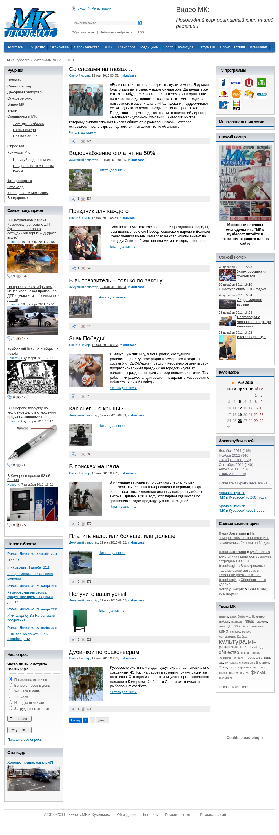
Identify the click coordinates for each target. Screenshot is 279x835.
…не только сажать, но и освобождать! (27, 636)
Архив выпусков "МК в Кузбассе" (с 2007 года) (243, 495)
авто (233, 616)
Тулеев (238, 672)
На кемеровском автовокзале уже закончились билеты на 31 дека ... (245, 540)
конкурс (235, 631)
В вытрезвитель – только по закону (115, 280)
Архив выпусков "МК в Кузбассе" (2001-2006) (242, 508)
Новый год (255, 647)
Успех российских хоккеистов (251, 273)
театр (263, 667)
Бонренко (258, 616)
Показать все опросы (25, 739)
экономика (225, 677)
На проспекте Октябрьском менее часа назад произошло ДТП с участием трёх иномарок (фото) (33, 293)
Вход (81, 8)
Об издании (126, 815)
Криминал (258, 47)
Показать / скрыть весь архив (243, 483)
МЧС (243, 647)
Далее (102, 720)
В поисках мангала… (97, 466)
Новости (13, 241)
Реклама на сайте (214, 815)
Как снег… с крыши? (96, 408)
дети (222, 626)
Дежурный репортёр (83, 159)
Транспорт (126, 47)
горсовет (261, 621)
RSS (141, 32)
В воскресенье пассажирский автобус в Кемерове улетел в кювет (242, 570)
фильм (258, 672)
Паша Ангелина (232, 533)
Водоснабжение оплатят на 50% (112, 153)
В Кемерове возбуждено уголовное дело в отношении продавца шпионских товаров (31, 412)
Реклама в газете (179, 815)
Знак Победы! (87, 338)
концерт (247, 631)
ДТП (229, 626)
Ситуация (206, 47)
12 (240, 408)
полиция (238, 657)
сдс (221, 662)
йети (245, 626)
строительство (247, 667)
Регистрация (102, 8)
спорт (232, 667)
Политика (14, 47)
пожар (255, 652)
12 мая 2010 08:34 (105, 217)
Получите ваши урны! (98, 594)
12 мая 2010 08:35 (105, 75)
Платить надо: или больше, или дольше (122, 536)
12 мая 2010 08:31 (105, 658)
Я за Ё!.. (14, 560)
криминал (227, 636)
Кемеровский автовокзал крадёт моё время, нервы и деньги (30, 597)
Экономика (59, 47)
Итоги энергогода (251, 337)
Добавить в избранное (116, 32)
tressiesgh (228, 566)
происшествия (258, 657)
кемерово (256, 626)
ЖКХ (108, 47)
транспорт (225, 672)
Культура (185, 47)
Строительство (86, 47)
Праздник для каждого (99, 211)
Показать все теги (234, 687)
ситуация (231, 662)
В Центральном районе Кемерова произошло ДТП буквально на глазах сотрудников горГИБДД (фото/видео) (32, 228)
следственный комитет (254, 662)
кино (223, 631)
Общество (36, 47)
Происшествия (232, 47)
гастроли (237, 621)
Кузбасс (242, 636)
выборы (224, 621)
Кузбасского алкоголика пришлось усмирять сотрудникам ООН (245, 556)
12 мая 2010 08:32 (105, 473)
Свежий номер (79, 75)
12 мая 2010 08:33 (105, 345)
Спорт (168, 47)
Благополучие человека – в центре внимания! (254, 321)
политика (225, 657)
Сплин (223, 667)
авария (223, 616)
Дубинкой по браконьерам (104, 652)
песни (245, 652)
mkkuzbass (128, 75)
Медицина (149, 47)
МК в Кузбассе (18, 60)
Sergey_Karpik (231, 589)
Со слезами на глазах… (101, 69)
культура (232, 641)
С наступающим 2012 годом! (242, 289)
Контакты (150, 815)
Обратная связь (83, 32)
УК (247, 672)
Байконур (244, 616)
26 (240, 421)
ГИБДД (249, 621)
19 (240, 415)
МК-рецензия (237, 645)
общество (229, 652)
